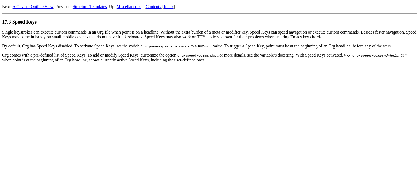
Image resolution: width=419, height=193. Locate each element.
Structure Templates (90, 6)
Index (168, 6)
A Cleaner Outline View (33, 6)
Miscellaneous (129, 6)
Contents (153, 6)
